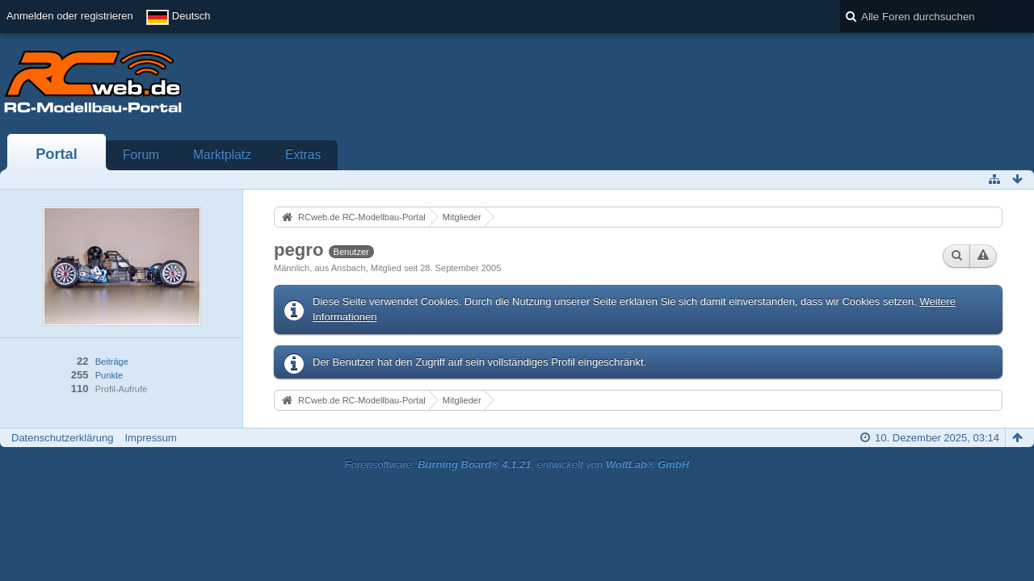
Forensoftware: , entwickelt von (517, 464)
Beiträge (111, 361)
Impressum (150, 438)
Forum (141, 154)
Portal (57, 154)
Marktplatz (222, 154)
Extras (303, 154)
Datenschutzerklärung (62, 438)
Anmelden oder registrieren (69, 16)
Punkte (109, 375)
